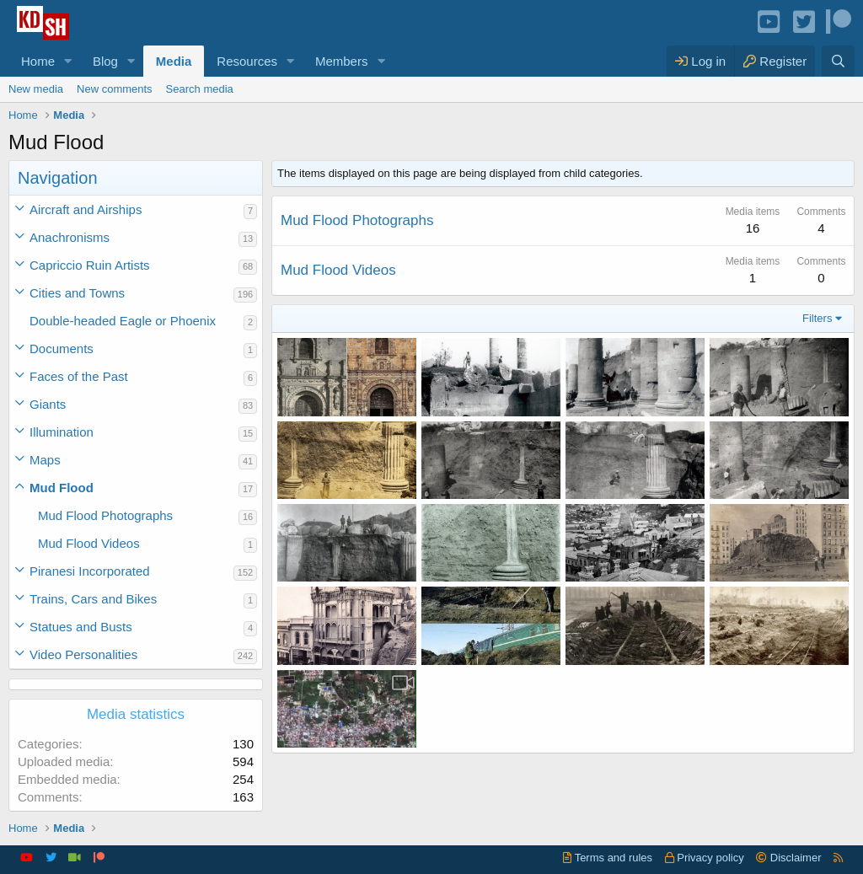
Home (38, 61)
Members (341, 61)
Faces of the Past (78, 376)
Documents (61, 348)
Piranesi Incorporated (89, 571)
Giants (47, 404)
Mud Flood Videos (89, 543)
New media (35, 89)
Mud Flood (61, 487)
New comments (115, 89)
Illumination (61, 432)
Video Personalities (83, 654)
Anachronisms (69, 237)
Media (174, 61)
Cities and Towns (77, 293)
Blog (105, 61)
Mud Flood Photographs (105, 515)
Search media (199, 89)
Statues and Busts (80, 626)
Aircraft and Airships (85, 209)
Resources (247, 61)
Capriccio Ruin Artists (89, 265)
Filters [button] (817, 318)
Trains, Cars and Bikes (93, 599)
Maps (45, 460)
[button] (68, 61)
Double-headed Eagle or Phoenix (122, 321)
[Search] (838, 61)
